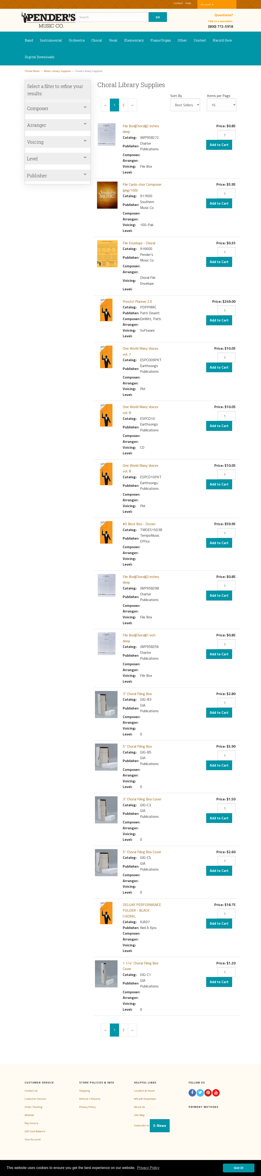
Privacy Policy (87, 1107)
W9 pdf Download (145, 1099)
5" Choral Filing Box (137, 746)
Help (188, 3)
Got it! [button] (238, 1168)
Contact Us (31, 1090)
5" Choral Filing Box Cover (142, 852)
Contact (178, 3)
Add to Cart (219, 144)
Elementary (134, 40)
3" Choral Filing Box (137, 693)
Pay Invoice (31, 1123)
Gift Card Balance (35, 1131)
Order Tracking (33, 1107)
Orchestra (77, 40)
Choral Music (32, 71)
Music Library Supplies (57, 71)
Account (207, 4)
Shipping (84, 1090)
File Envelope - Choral (139, 243)
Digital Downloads (39, 57)
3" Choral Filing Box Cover (142, 799)
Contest (200, 40)
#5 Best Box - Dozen (139, 524)
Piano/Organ (160, 40)
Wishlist (29, 1115)
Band (29, 40)
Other (182, 40)
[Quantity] (226, 135)
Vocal (113, 40)
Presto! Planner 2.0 (137, 301)
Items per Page (218, 95)
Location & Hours (144, 1090)
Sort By (176, 95)
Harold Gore (222, 40)
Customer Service (35, 1099)
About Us (139, 1107)
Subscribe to (152, 1125)
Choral (96, 40)
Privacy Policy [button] (148, 1168)
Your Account (33, 1139)
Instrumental (51, 40)
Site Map (139, 1115)
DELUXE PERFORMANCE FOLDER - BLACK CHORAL (142, 910)
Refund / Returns (89, 1099)
